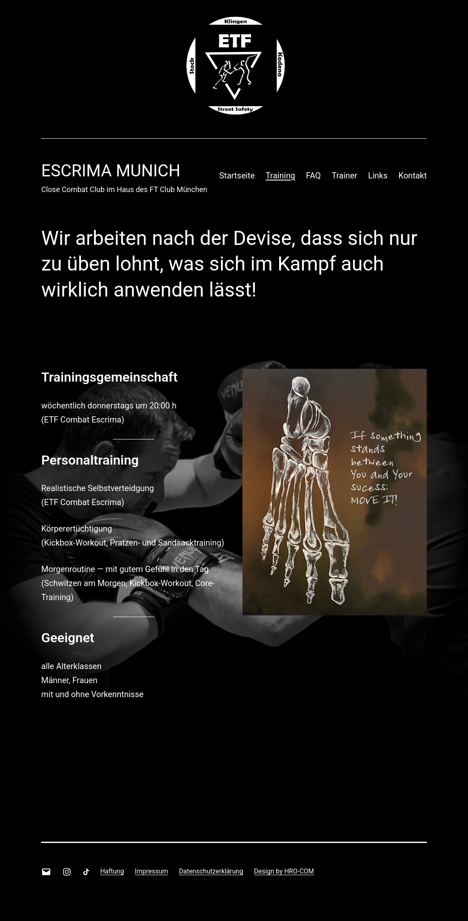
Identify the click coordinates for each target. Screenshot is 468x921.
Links (378, 175)
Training (280, 175)
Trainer (344, 175)
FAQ (313, 175)
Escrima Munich (110, 170)
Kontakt (412, 175)
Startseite (237, 175)
